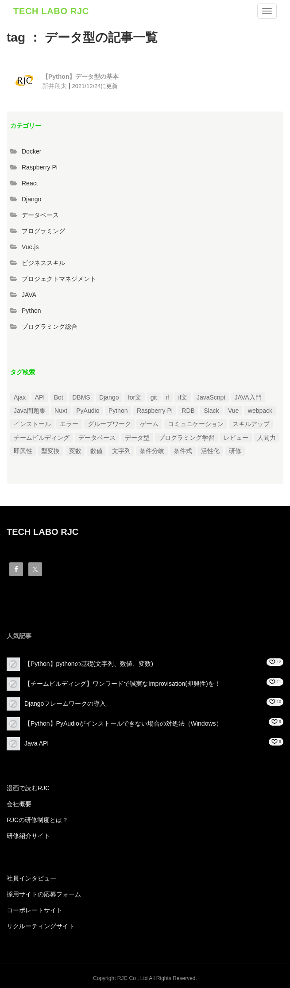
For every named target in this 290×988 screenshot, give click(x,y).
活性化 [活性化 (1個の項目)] (210, 450)
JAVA (29, 294)
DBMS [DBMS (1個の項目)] (81, 397)
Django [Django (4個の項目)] (109, 397)
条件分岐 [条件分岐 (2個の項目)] (151, 450)
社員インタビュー (31, 878)
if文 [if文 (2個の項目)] (182, 397)
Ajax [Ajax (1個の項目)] (20, 397)
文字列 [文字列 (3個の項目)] (121, 450)
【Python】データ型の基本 (80, 76)
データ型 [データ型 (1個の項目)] (137, 437)
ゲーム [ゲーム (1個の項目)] (149, 423)
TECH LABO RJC (51, 11)
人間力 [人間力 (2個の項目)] (266, 437)
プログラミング (43, 231)
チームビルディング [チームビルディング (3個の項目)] (42, 437)
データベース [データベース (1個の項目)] (97, 437)
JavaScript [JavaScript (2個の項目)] (211, 397)
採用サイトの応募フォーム (44, 894)
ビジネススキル (43, 262)
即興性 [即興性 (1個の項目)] (23, 450)
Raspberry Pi (40, 167)
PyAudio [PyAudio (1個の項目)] (87, 410)
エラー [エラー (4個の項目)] (69, 423)
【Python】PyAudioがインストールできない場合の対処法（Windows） (123, 723)
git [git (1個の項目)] (154, 397)
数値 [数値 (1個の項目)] (96, 450)
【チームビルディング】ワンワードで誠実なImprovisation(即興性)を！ (122, 683)
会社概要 (19, 803)
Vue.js (30, 246)
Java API (36, 743)
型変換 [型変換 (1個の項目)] (50, 450)
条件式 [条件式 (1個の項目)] (183, 450)
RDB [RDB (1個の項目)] (188, 410)
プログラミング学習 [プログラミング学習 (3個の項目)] (186, 437)
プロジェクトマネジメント (59, 278)
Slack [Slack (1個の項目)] (211, 410)
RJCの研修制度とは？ (37, 819)
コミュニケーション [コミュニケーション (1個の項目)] (196, 423)
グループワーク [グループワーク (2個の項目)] (109, 423)
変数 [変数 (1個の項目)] (75, 450)
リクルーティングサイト (41, 926)
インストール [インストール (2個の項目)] (32, 423)
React (30, 183)
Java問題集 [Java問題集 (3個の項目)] (30, 410)
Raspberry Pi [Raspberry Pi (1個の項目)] (155, 410)
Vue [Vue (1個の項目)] (233, 410)
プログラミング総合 (49, 326)
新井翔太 (54, 85)
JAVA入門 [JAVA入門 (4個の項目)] (248, 397)
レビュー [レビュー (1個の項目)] (236, 437)
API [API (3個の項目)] (40, 397)
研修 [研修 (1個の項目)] (235, 450)
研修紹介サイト (28, 835)
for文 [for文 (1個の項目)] (134, 397)
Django (31, 199)
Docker (31, 151)
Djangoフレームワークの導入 (65, 703)
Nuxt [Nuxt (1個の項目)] (60, 410)
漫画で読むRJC (28, 788)
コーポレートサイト (34, 910)
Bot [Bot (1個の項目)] (58, 397)
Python (31, 310)
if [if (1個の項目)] (167, 397)
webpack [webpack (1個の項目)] (260, 410)
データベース (40, 215)
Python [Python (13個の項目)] (118, 410)
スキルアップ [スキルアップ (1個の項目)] (251, 423)
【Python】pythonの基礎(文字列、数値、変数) (88, 663)
